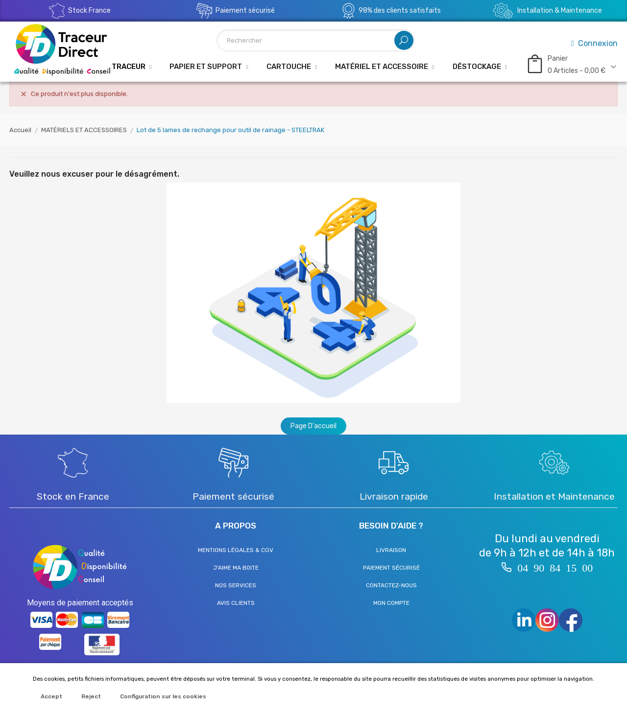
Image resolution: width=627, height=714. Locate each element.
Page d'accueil (313, 426)
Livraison (391, 550)
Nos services (235, 585)
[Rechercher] (316, 40)
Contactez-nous (391, 585)
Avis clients (236, 602)
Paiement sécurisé (391, 567)
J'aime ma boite (236, 567)
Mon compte (391, 602)
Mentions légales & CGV (235, 550)
